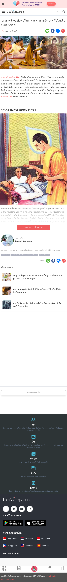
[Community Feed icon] (49, 569)
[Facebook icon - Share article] (53, 31)
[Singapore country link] (10, 538)
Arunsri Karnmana (23, 241)
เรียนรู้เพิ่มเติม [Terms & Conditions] (51, 576)
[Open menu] (3, 11)
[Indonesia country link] (43, 538)
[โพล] (33, 441)
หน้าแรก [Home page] (4, 250)
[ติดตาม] (33, 486)
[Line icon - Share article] (47, 31)
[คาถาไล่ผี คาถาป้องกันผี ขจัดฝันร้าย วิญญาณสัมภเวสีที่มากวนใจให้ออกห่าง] (33, 304)
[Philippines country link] (10, 545)
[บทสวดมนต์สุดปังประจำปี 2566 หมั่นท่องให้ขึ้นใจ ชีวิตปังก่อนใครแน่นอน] (33, 291)
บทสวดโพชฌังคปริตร (10, 77)
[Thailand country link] (27, 538)
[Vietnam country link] (43, 545)
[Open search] (58, 11)
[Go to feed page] (15, 11)
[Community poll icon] (63, 569)
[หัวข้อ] (33, 471)
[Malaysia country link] (27, 545)
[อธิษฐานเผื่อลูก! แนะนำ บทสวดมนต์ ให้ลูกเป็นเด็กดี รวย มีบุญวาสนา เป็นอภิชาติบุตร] (33, 277)
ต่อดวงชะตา (6, 97)
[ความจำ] (33, 457)
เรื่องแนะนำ (7, 267)
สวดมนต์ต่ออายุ (44, 255)
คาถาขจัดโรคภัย (32, 255)
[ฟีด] (33, 424)
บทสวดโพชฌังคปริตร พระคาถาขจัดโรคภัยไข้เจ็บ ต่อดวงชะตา (40, 250)
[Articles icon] (19, 569)
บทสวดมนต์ (13, 250)
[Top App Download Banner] (33, 4)
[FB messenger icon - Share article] (58, 31)
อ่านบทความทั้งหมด (34, 228)
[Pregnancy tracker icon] (34, 568)
